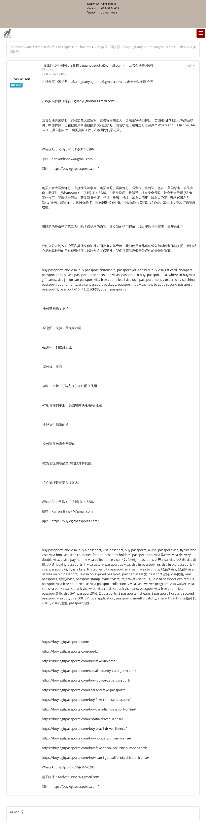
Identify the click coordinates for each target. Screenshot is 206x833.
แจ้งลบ (191, 66)
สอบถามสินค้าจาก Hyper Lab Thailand (63, 47)
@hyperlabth (108, 4)
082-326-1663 (110, 8)
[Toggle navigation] (200, 33)
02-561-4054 (109, 12)
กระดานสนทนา (21, 47)
